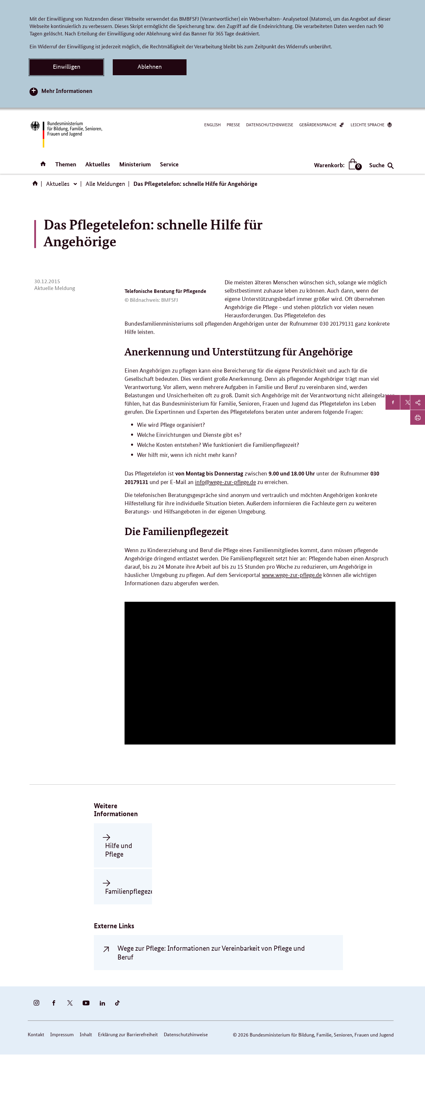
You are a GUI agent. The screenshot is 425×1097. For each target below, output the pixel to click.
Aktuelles (97, 164)
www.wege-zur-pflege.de (292, 617)
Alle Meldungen (105, 183)
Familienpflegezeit (121, 933)
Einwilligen (66, 66)
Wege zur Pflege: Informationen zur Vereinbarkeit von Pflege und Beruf (211, 994)
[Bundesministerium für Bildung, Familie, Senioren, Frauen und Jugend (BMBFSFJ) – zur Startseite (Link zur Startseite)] (66, 134)
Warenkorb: (336, 165)
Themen (65, 164)
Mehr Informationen (66, 90)
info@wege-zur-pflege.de (225, 524)
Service (169, 164)
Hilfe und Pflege (118, 891)
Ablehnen (150, 66)
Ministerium (135, 164)
